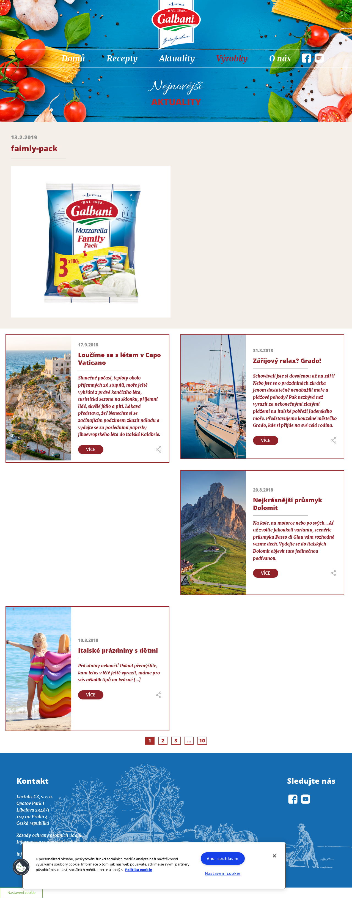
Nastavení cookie (223, 873)
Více (90, 449)
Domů (73, 58)
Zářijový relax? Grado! (287, 360)
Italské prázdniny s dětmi (118, 650)
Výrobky (232, 58)
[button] (21, 867)
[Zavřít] (274, 856)
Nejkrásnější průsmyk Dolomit (287, 503)
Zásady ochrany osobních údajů (48, 835)
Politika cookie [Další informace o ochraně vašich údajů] (138, 869)
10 (202, 740)
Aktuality (177, 58)
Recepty (122, 58)
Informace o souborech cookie (46, 842)
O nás (280, 58)
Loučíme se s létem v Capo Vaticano (119, 358)
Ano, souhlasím (222, 858)
